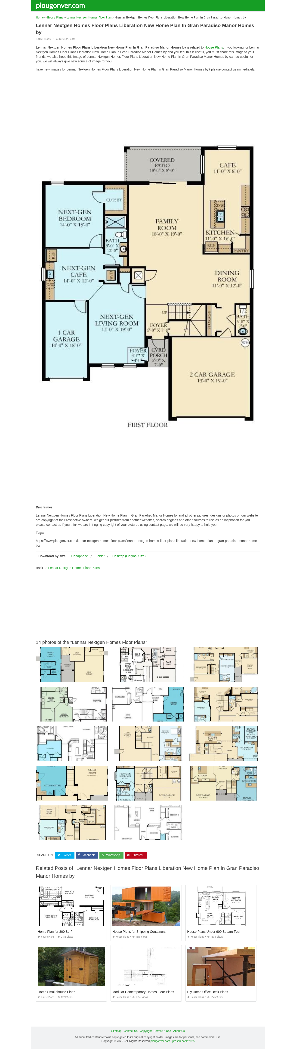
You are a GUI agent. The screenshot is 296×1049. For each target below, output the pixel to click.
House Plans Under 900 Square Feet (213, 931)
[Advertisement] (148, 107)
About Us (179, 1031)
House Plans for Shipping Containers (139, 931)
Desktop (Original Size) (129, 556)
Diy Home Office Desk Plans (207, 992)
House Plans (43, 39)
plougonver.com (60, 5)
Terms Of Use (162, 1031)
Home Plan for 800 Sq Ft (55, 931)
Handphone (79, 556)
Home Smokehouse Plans (56, 992)
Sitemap (116, 1031)
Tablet (100, 556)
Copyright (146, 1031)
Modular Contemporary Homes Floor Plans (143, 992)
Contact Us (130, 1031)
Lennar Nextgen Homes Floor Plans (74, 568)
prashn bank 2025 (183, 1041)
